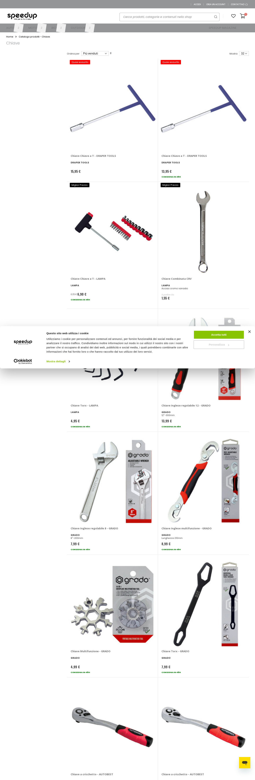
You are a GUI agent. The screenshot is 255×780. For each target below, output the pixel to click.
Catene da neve (229, 721)
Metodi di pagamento (109, 721)
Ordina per (73, 53)
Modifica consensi (45, 756)
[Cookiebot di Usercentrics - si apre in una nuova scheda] (22, 35)
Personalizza (219, 18)
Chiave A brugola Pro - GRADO (176, 503)
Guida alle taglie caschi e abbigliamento (171, 739)
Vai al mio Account (79, 721)
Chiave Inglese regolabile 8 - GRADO (178, 193)
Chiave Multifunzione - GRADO (85, 270)
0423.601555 (52, 721)
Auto (132, 726)
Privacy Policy (42, 744)
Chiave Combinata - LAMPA (84, 425)
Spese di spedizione (108, 732)
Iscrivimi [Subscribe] (127, 675)
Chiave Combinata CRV (222, 110)
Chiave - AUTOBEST (83, 346)
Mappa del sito (43, 738)
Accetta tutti (219, 8)
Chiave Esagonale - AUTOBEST (219, 503)
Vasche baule (228, 732)
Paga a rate (103, 744)
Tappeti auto (227, 738)
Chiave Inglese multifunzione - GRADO (222, 193)
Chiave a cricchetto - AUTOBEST (175, 270)
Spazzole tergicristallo (233, 726)
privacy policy (149, 665)
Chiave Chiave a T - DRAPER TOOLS (83, 112)
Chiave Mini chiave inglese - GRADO (224, 348)
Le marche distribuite (142, 721)
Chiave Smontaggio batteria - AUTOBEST (85, 580)
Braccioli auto (200, 726)
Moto (133, 732)
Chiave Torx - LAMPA (84, 191)
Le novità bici (165, 732)
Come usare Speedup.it (110, 726)
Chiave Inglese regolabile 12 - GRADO (132, 193)
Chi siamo (40, 726)
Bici (132, 738)
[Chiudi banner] (249, 7)
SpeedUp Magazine (46, 732)
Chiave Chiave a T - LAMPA (174, 112)
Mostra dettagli (56, 35)
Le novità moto (166, 726)
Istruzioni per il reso (108, 738)
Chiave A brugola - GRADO (88, 501)
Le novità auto (166, 721)
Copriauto (198, 732)
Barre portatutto (201, 721)
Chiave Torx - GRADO (130, 269)
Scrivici (72, 732)
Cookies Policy (43, 750)
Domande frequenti (79, 726)
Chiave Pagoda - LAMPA (177, 579)
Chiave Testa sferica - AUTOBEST (176, 348)
